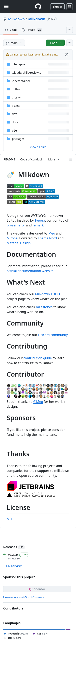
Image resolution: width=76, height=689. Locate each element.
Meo (51, 233)
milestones (44, 307)
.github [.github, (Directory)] (16, 89)
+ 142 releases (12, 566)
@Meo (38, 401)
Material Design (19, 243)
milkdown (36, 19)
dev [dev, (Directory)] (14, 114)
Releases (14, 547)
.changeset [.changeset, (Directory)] (19, 64)
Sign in (57, 6)
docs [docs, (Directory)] (15, 122)
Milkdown (16, 19)
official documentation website (30, 271)
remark (38, 225)
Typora (40, 220)
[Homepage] (38, 6)
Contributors (13, 608)
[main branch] (14, 43)
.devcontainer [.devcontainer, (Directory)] (21, 81)
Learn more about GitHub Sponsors (23, 597)
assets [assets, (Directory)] (16, 106)
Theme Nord (47, 238)
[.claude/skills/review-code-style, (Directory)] (32, 72)
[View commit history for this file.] (66, 55)
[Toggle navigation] (6, 6)
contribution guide (38, 358)
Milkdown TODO (47, 294)
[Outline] (70, 159)
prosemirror (16, 225)
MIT (10, 519)
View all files (38, 147)
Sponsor (37, 589)
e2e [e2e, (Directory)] (14, 130)
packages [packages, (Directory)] (18, 139)
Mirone (12, 238)
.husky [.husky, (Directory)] (16, 97)
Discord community (53, 335)
